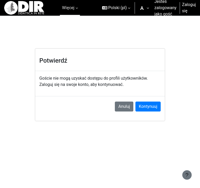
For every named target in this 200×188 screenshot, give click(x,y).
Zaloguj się (189, 7)
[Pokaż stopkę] (187, 175)
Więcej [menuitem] (68, 7)
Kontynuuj (148, 106)
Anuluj (124, 106)
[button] (116, 8)
